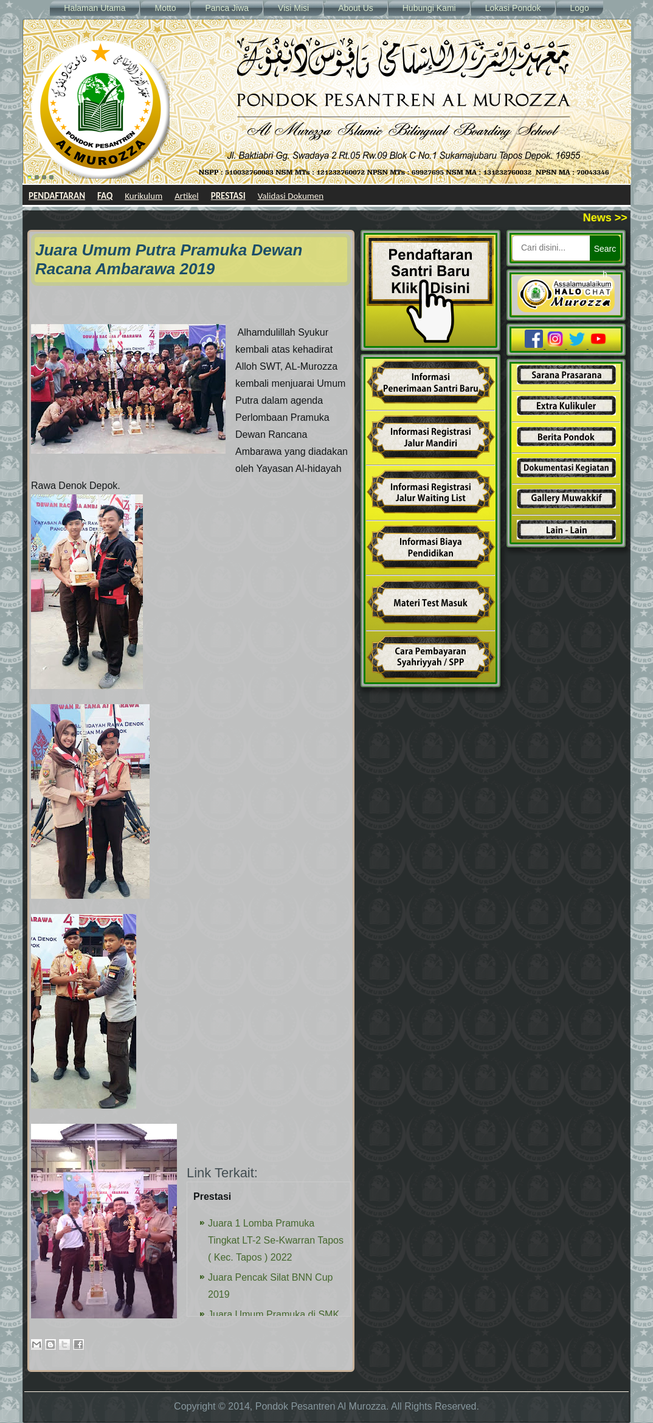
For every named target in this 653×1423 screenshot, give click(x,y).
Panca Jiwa (227, 8)
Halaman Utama (94, 8)
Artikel (186, 195)
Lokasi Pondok (513, 8)
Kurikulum (143, 195)
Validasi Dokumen (291, 195)
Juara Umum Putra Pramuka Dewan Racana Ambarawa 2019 (168, 259)
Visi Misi (293, 8)
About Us (355, 8)
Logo (579, 8)
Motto (165, 8)
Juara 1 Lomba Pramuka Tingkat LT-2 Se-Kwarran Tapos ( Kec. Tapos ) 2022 (276, 1240)
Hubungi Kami (429, 8)
